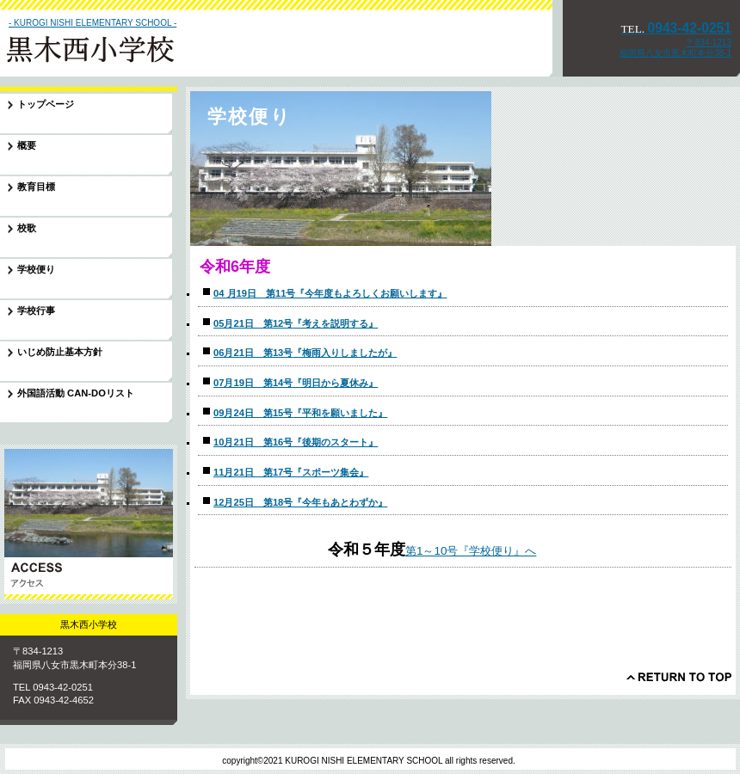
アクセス (88, 524)
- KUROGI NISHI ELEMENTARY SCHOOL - (92, 23)
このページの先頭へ (679, 676)
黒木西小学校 (119, 46)
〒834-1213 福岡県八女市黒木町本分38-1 (675, 48)
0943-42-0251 (675, 28)
